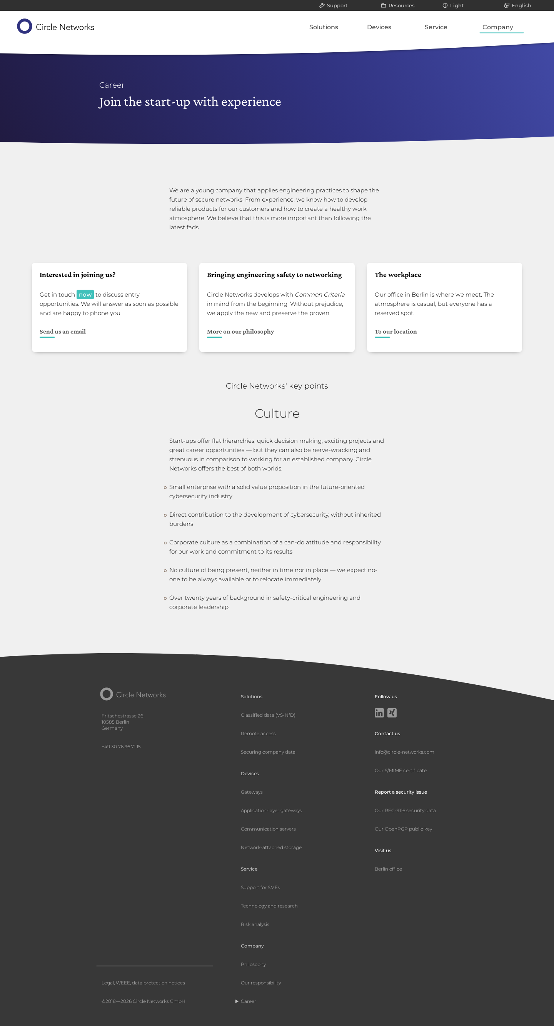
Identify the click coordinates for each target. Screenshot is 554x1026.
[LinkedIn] (379, 713)
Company (497, 27)
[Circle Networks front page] (56, 26)
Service (436, 27)
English (521, 5)
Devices (379, 27)
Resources (402, 5)
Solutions (323, 27)
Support (337, 5)
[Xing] (392, 713)
